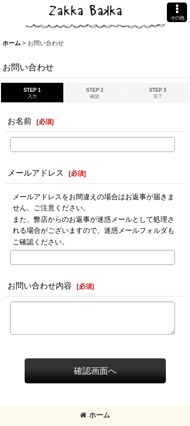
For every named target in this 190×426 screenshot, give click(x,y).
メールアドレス (36, 172)
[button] (177, 12)
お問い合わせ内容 (40, 285)
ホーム (95, 415)
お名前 (20, 120)
